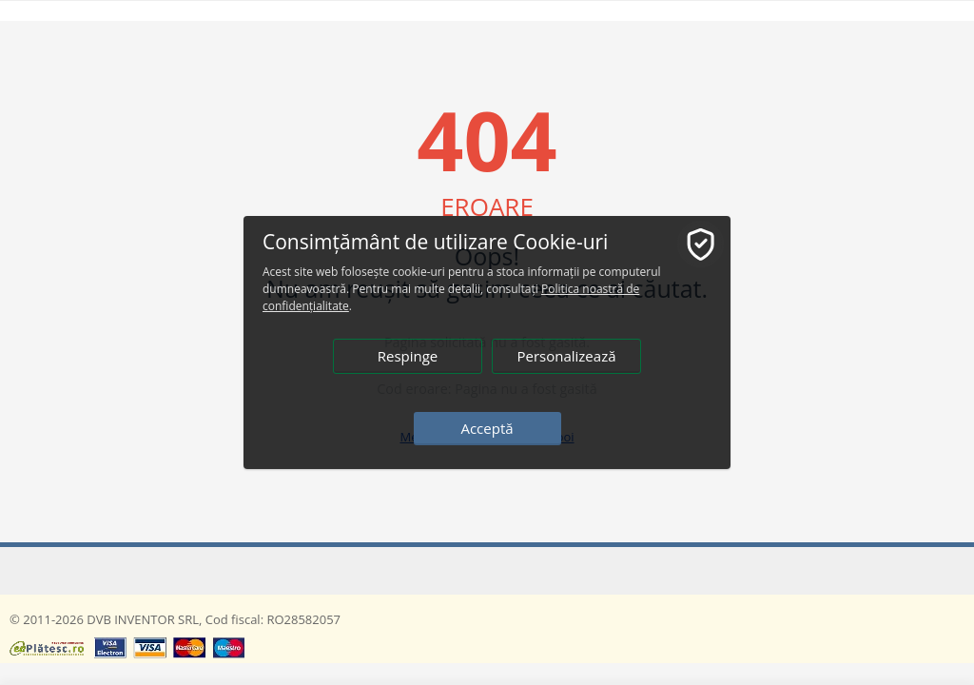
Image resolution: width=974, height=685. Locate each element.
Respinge (408, 355)
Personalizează (565, 355)
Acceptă (486, 428)
